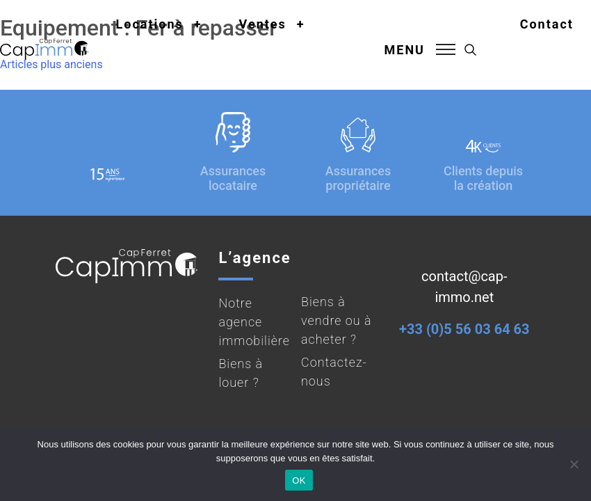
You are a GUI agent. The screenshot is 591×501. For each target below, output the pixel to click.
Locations (150, 24)
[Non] (574, 464)
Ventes (262, 24)
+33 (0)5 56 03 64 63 (464, 329)
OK (298, 480)
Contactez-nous (334, 371)
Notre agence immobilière (254, 322)
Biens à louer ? (240, 373)
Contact (547, 24)
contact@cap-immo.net (464, 286)
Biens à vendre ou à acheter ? (336, 320)
